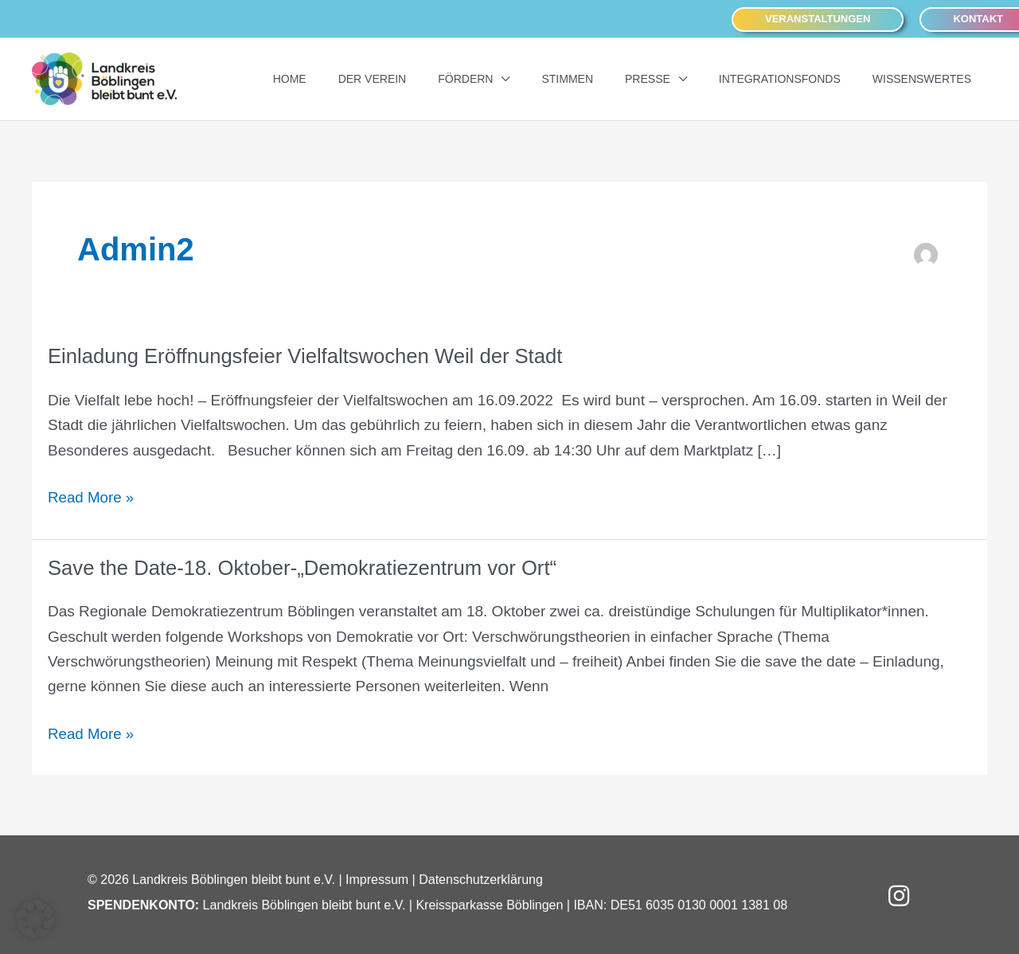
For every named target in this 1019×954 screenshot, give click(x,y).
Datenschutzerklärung (481, 878)
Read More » (91, 497)
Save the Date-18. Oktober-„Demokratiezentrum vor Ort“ (306, 566)
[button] (818, 18)
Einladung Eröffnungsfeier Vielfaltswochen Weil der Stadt (309, 355)
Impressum (377, 878)
